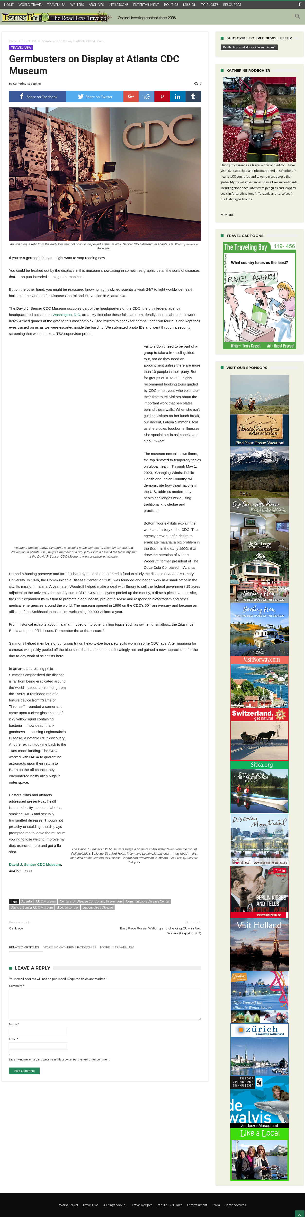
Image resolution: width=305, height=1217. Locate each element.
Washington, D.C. (67, 315)
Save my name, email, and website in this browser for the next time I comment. (59, 1059)
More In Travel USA (117, 947)
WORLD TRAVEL (30, 5)
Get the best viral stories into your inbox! (249, 47)
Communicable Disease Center (148, 901)
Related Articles (24, 947)
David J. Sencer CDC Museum (35, 864)
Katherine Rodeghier (27, 83)
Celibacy (53, 925)
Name (14, 1024)
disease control (68, 907)
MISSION (189, 5)
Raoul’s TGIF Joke (169, 1205)
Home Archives (235, 1205)
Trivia (216, 1205)
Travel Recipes (142, 1205)
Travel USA (29, 41)
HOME (9, 5)
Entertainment (197, 1205)
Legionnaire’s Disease (98, 907)
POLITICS (171, 5)
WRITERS (77, 5)
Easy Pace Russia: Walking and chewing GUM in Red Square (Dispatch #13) (156, 927)
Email (13, 1039)
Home (13, 41)
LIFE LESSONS (118, 5)
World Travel (68, 1205)
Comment (16, 986)
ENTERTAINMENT (146, 5)
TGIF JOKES (209, 5)
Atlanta (26, 901)
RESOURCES (232, 5)
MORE (229, 215)
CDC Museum (46, 901)
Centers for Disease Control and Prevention (91, 901)
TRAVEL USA (56, 5)
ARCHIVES (96, 5)
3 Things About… (115, 1205)
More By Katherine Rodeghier (70, 947)
